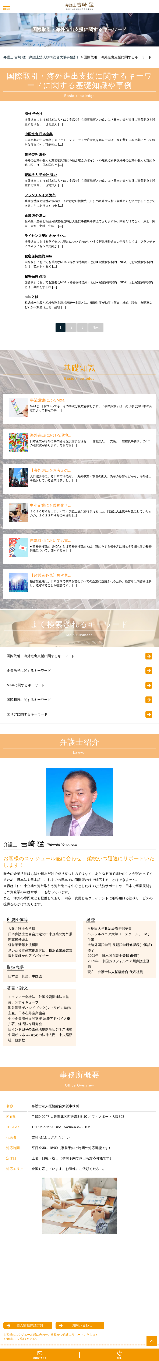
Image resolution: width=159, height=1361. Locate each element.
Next (95, 327)
